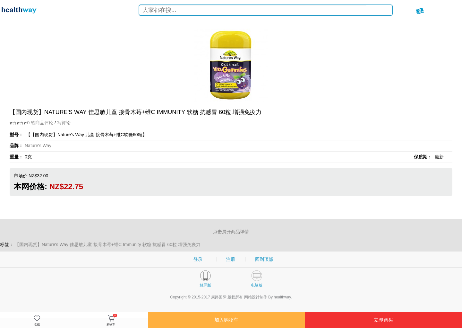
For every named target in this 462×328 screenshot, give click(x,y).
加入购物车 (226, 320)
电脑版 (256, 285)
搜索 (382, 11)
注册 (230, 259)
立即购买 (383, 320)
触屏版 (205, 285)
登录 (197, 259)
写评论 (64, 122)
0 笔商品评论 (40, 122)
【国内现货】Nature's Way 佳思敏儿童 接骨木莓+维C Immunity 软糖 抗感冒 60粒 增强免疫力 (108, 244)
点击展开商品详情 (231, 231)
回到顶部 (264, 259)
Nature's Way (38, 145)
